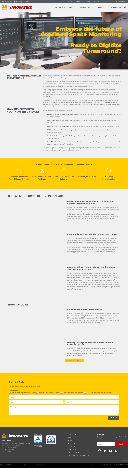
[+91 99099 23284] (0, 1)
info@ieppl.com (23, 1)
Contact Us (107, 1)
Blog (88, 1)
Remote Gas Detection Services (49, 393)
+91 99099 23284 (8, 1)
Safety (72, 7)
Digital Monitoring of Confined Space (24, 393)
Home (70, 1)
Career (96, 1)
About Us (79, 1)
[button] (125, 7)
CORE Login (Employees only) (78, 455)
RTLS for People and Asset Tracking (99, 393)
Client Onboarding (74, 452)
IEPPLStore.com (73, 434)
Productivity (86, 7)
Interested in (14, 390)
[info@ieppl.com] (16, 1)
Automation (60, 7)
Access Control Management (73, 393)
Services (101, 7)
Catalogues (71, 443)
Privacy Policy (72, 449)
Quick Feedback (120, 1)
